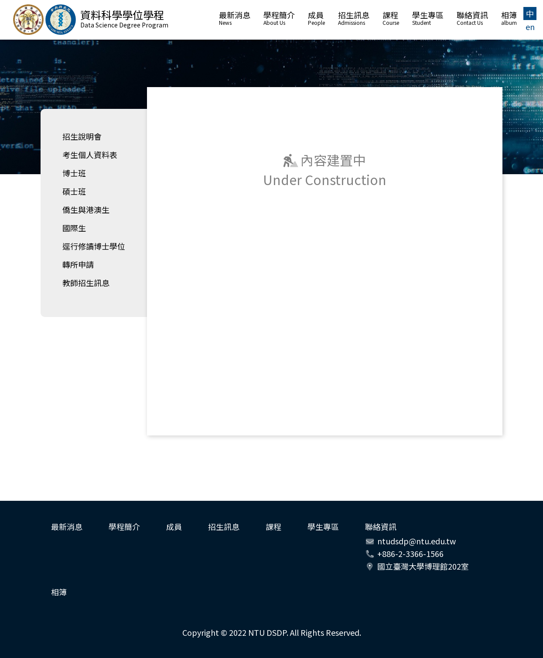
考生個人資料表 (89, 154)
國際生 (74, 227)
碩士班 (74, 191)
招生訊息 (353, 19)
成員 (316, 19)
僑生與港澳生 (85, 209)
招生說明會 (82, 136)
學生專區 (428, 19)
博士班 (74, 173)
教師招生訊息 (85, 282)
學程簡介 (279, 19)
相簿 (509, 19)
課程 (390, 19)
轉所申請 (78, 264)
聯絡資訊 (472, 19)
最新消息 (234, 19)
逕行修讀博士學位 (93, 246)
